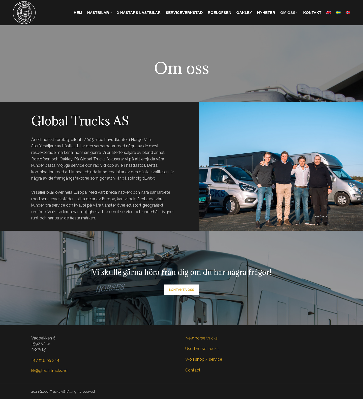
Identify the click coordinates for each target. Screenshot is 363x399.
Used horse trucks (202, 348)
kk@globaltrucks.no (49, 370)
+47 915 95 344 (45, 360)
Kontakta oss (181, 290)
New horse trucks (201, 338)
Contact (192, 370)
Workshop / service (203, 359)
